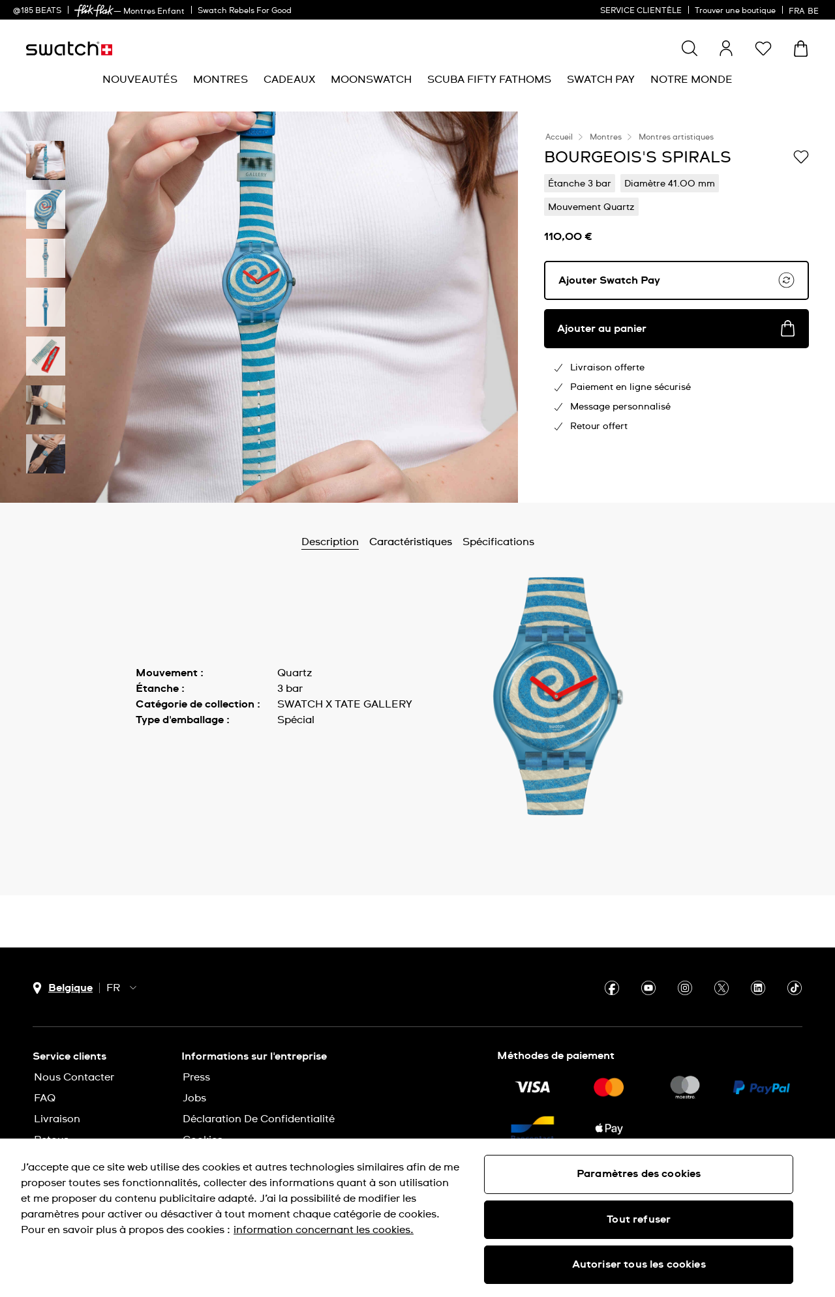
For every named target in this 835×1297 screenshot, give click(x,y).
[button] (763, 48)
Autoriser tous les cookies (639, 1264)
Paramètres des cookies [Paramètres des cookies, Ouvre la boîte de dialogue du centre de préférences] (639, 1174)
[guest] (726, 48)
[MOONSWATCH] (371, 80)
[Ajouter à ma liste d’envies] (801, 156)
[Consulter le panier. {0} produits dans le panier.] (801, 48)
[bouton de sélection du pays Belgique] (63, 988)
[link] (94, 11)
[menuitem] (140, 80)
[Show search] (689, 48)
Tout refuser (639, 1219)
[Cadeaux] (289, 80)
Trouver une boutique (735, 11)
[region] (417, 1218)
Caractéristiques (410, 542)
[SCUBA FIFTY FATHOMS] (489, 80)
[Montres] (220, 80)
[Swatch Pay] (601, 80)
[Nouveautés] (139, 80)
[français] (805, 10)
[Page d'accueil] (69, 48)
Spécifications (498, 542)
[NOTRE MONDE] (691, 80)
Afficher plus (167, 749)
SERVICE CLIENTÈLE (641, 11)
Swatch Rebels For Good (245, 11)
